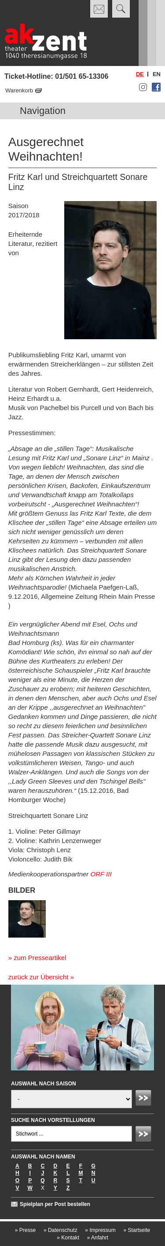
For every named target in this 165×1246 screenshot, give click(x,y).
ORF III (101, 874)
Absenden (145, 1099)
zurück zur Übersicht (38, 977)
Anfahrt (97, 1238)
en (157, 74)
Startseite (136, 1230)
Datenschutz (60, 1230)
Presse (25, 1230)
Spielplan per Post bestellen (55, 1204)
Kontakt (68, 1238)
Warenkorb (19, 90)
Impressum (100, 1230)
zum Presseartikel (40, 957)
